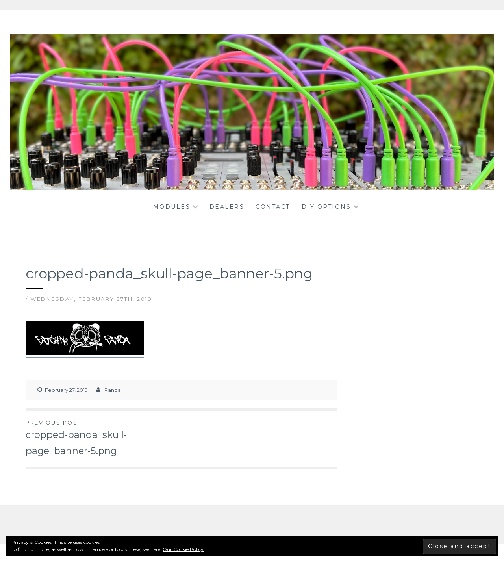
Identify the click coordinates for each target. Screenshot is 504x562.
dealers (227, 206)
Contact (273, 206)
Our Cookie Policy (183, 549)
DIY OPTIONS (326, 206)
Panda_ (114, 390)
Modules (172, 206)
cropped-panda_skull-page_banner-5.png (103, 437)
